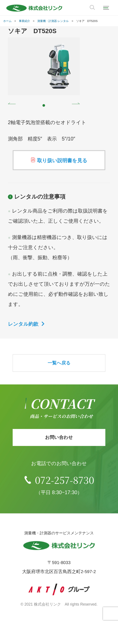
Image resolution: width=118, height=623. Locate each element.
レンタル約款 (23, 324)
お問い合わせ (59, 437)
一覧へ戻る (59, 362)
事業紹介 (24, 21)
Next (76, 103)
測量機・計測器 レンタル (53, 21)
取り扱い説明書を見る (62, 160)
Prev (12, 103)
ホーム (7, 21)
